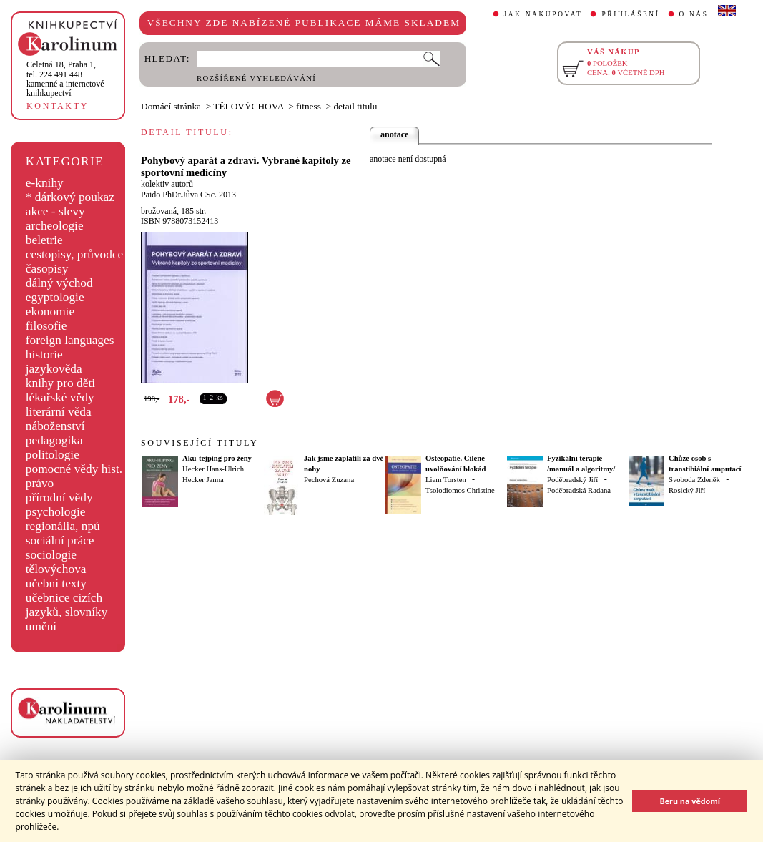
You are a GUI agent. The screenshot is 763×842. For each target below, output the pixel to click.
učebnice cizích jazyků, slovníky (67, 605)
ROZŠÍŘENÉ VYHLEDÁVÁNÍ (256, 78)
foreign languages (70, 340)
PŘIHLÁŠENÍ (630, 14)
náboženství (55, 426)
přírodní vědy (59, 497)
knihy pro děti (60, 383)
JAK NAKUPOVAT (543, 14)
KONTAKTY (57, 106)
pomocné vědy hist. (74, 469)
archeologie (55, 225)
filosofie (46, 326)
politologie (52, 454)
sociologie (51, 555)
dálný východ (59, 283)
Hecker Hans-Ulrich (213, 469)
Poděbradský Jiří (572, 480)
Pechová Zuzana (329, 480)
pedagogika (54, 440)
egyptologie (55, 297)
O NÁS (694, 14)
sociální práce (60, 540)
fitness (308, 106)
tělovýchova (56, 569)
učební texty (56, 583)
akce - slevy (55, 211)
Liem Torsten (445, 480)
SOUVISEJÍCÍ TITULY (199, 443)
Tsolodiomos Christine (460, 490)
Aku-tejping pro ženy (217, 458)
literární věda (59, 411)
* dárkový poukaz (70, 197)
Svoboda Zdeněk (694, 480)
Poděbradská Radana (579, 490)
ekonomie (50, 311)
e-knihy (45, 183)
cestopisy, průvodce (75, 254)
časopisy (47, 268)
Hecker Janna (203, 480)
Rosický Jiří (687, 490)
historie (44, 354)
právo (40, 483)
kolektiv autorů (167, 184)
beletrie (44, 240)
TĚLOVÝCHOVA (248, 106)
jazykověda (54, 369)
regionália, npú (63, 526)
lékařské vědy (60, 397)
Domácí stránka (171, 106)
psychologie (56, 512)
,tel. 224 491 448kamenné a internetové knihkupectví (65, 78)
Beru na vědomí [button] (689, 801)
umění (41, 626)
